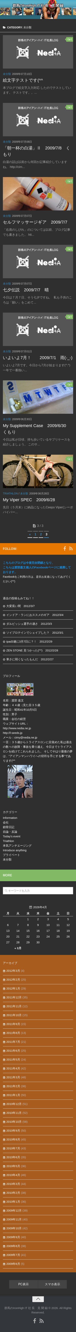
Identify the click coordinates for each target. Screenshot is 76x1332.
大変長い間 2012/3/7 (20, 606)
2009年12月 (14, 1210)
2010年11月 (14, 1112)
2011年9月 (13, 1024)
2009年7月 (13, 1255)
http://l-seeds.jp (12, 732)
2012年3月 (13, 970)
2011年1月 (13, 1095)
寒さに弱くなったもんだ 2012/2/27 (30, 659)
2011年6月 (13, 1050)
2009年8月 (13, 1246)
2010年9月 (13, 1130)
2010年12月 (14, 1104)
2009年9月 (13, 1237)
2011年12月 (14, 997)
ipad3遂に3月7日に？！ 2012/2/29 (29, 641)
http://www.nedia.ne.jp (17, 728)
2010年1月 (13, 1201)
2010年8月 (13, 1139)
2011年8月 (13, 1032)
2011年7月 (13, 1041)
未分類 (7, 73)
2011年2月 (13, 1086)
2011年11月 (14, 1006)
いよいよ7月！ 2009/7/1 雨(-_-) (37, 357)
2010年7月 (13, 1148)
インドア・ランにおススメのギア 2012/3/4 (34, 614)
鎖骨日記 (8, 827)
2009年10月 (14, 1228)
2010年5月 (13, 1166)
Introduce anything (14, 850)
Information (10, 817)
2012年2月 (13, 979)
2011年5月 (13, 1059)
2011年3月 (13, 1077)
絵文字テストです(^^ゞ (25, 80)
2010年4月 (13, 1175)
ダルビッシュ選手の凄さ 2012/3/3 (29, 623)
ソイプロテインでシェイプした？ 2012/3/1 (34, 632)
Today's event (11, 836)
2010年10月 (14, 1121)
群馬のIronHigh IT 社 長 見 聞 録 (38, 6)
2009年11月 (14, 1219)
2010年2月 (13, 1192)
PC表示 (23, 1284)
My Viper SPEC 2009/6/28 (29, 499)
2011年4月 (13, 1068)
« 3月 (18, 948)
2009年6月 (13, 1263)
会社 (6, 822)
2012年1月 (13, 988)
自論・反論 (10, 831)
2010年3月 (13, 1183)
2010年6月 (13, 1157)
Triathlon (10, 493)
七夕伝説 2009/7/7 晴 (26, 289)
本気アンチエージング (17, 845)
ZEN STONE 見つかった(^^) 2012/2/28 (32, 650)
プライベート (11, 854)
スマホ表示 (52, 1284)
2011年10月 (14, 1015)
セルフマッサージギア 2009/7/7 (35, 222)
